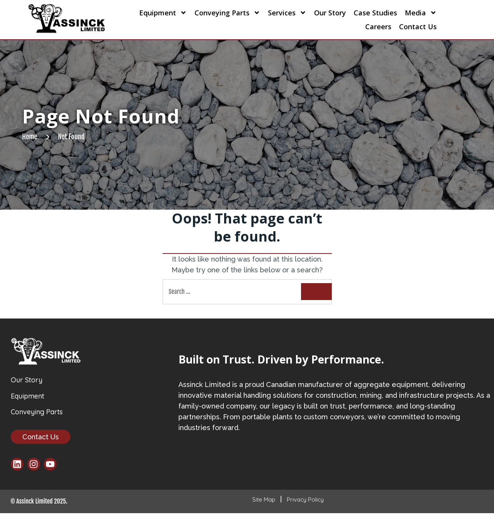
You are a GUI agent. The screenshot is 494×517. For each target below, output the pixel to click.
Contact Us (418, 26)
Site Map (263, 503)
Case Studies (375, 12)
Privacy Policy (305, 503)
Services (287, 13)
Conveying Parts (227, 13)
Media (421, 13)
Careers (378, 26)
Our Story (330, 12)
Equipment (163, 13)
